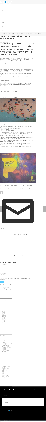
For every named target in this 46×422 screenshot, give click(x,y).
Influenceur (6, 398)
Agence (6, 395)
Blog (5, 404)
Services (6, 400)
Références (6, 402)
